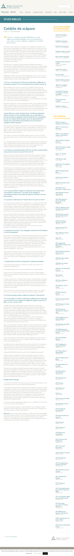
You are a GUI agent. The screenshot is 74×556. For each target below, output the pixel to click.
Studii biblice (48, 12)
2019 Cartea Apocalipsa (62, 299)
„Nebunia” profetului (61, 85)
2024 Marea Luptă (61, 159)
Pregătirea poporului (61, 41)
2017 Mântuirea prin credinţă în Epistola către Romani (62, 331)
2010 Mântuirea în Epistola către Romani (62, 512)
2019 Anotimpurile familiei (61, 293)
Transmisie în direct (38, 12)
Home (21, 12)
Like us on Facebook (10, 537)
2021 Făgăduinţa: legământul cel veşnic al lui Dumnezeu (63, 245)
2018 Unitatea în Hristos (62, 304)
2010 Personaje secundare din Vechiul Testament (62, 505)
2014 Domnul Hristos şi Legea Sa (62, 416)
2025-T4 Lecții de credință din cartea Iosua (63, 148)
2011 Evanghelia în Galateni (61, 477)
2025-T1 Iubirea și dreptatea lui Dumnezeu (62, 123)
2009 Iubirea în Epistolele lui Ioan (63, 525)
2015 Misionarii (60, 388)
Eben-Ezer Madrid (12, 6)
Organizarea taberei (61, 35)
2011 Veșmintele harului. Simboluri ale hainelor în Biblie (62, 490)
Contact (71, 12)
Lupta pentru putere (61, 69)
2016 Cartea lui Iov (61, 378)
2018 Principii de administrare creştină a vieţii (62, 311)
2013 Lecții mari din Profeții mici (61, 440)
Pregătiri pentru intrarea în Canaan (63, 62)
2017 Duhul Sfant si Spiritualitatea (61, 352)
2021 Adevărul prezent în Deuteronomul (63, 252)
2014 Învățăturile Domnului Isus (60, 409)
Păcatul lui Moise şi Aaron (63, 80)
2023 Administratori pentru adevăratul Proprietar (61, 201)
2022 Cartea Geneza (61, 227)
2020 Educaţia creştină (62, 258)
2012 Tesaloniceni (61, 458)
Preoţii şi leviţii (60, 74)
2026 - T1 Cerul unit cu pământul (62, 127)
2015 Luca (59, 393)
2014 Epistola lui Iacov (62, 403)
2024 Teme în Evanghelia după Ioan (63, 165)
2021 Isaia (59, 238)
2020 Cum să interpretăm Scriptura (63, 269)
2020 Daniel (59, 275)
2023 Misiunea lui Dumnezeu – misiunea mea (63, 188)
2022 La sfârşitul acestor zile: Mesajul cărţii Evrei (62, 208)
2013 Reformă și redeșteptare (60, 433)
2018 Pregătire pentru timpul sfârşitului (62, 318)
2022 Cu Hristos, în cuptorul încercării (61, 221)
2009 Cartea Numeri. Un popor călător (62, 519)
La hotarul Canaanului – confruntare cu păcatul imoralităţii (62, 93)
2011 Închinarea (60, 483)
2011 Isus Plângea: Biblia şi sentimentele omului (63, 497)
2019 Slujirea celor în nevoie (62, 286)
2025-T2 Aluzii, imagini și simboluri (63, 141)
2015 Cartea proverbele (62, 398)
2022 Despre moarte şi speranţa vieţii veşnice (62, 215)
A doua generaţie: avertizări (61, 100)
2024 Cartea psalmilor (62, 177)
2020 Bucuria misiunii (62, 263)
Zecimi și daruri (63, 12)
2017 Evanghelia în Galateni (61, 338)
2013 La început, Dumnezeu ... (60, 447)
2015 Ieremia (59, 383)
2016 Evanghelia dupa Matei (62, 358)
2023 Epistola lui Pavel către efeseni (62, 193)
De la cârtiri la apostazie (62, 56)
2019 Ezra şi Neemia (61, 280)
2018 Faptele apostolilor (62, 324)
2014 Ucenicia (60, 422)
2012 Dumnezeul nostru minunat (62, 470)
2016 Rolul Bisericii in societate (62, 365)
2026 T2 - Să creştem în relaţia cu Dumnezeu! (62, 134)
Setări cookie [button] (37, 553)
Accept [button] (45, 553)
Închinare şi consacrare (62, 46)
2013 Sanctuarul (60, 427)
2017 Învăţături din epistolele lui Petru (61, 345)
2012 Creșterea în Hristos (63, 452)
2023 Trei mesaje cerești (62, 182)
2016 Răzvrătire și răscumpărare (61, 372)
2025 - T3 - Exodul (61, 154)
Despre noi (28, 12)
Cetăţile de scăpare (61, 106)
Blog (55, 12)
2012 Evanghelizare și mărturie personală (62, 464)
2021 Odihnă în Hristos (62, 233)
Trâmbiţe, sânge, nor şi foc (63, 51)
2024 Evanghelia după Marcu (62, 171)
